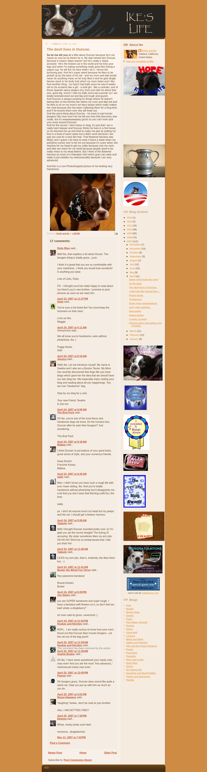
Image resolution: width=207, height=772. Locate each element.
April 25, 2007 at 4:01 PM (72, 694)
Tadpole (62, 523)
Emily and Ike (149, 50)
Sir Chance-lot (134, 669)
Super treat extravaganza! (143, 303)
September (136, 256)
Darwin (130, 615)
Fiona (129, 619)
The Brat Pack (65, 412)
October (134, 252)
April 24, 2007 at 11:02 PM (72, 621)
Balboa (61, 444)
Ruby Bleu (63, 248)
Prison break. (136, 295)
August (134, 260)
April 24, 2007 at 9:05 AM (72, 409)
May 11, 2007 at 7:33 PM (71, 737)
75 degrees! (135, 299)
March (133, 331)
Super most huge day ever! (143, 279)
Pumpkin (131, 656)
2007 (130, 241)
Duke (60, 301)
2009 (130, 233)
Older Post (110, 752)
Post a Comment (60, 743)
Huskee (130, 625)
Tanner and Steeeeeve (138, 676)
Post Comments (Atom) (78, 760)
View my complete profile (140, 61)
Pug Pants (131, 653)
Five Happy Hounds (137, 622)
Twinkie (130, 680)
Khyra (129, 629)
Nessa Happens (66, 697)
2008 (130, 237)
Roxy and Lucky (135, 659)
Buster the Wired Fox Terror (74, 570)
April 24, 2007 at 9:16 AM (72, 441)
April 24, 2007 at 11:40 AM (72, 549)
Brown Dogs (133, 612)
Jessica (61, 359)
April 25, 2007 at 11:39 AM (72, 642)
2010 (130, 229)
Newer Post (55, 752)
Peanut (61, 675)
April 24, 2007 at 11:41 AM (72, 567)
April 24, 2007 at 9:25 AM (72, 474)
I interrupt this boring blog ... (144, 291)
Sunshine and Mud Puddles (141, 673)
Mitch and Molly (134, 639)
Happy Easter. (136, 315)
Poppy (129, 649)
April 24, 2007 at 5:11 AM (72, 327)
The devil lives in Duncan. (143, 287)
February (135, 335)
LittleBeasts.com (150, 593)
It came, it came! (138, 319)
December (135, 244)
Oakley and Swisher (137, 642)
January (134, 339)
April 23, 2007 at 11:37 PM (72, 298)
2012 (130, 221)
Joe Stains (63, 595)
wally (60, 477)
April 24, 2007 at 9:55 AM (72, 520)
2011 (130, 225)
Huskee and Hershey (69, 623)
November (136, 248)
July (132, 264)
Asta (128, 605)
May (132, 272)
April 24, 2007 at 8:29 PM (72, 592)
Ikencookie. (135, 311)
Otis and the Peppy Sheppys (141, 646)
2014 (130, 217)
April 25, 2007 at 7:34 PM (72, 715)
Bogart (130, 609)
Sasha (129, 666)
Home (82, 752)
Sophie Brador (66, 654)
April (133, 276)
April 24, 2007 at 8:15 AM (72, 356)
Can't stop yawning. (140, 307)
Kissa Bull (131, 632)
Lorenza (130, 636)
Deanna (61, 718)
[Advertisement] (143, 120)
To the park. (135, 283)
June (133, 268)
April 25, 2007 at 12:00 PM (72, 672)
